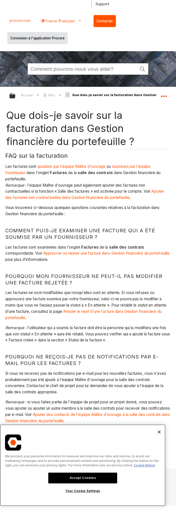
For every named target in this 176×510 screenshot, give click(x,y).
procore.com (20, 21)
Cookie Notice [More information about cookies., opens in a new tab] (144, 465)
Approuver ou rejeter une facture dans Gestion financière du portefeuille (106, 253)
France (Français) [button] (60, 21)
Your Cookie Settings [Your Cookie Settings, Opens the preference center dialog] (82, 491)
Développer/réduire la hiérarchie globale (15, 96)
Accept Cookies (83, 478)
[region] (82, 465)
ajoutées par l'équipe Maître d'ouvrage (71, 166)
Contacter (105, 21)
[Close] (159, 432)
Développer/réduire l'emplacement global (164, 94)
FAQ (49, 95)
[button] (142, 68)
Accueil (27, 95)
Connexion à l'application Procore (37, 38)
